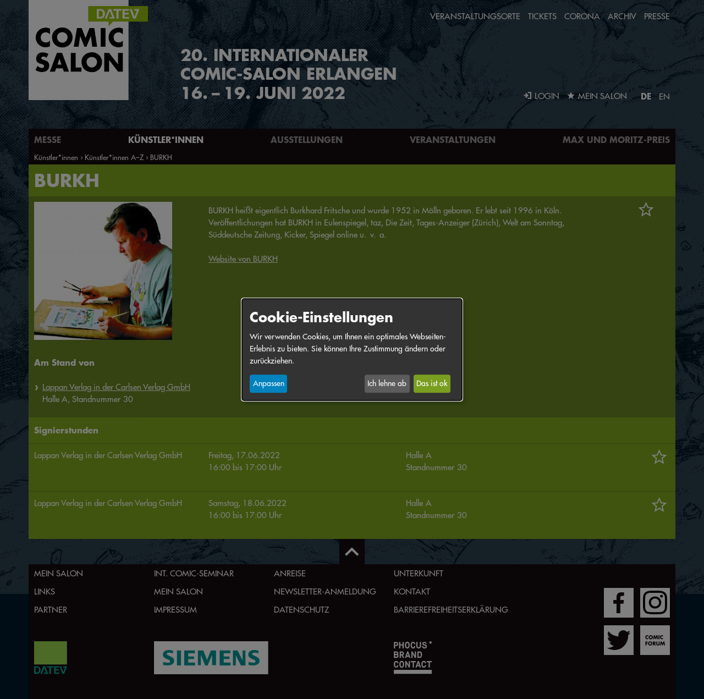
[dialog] (352, 349)
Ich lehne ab (386, 384)
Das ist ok (431, 384)
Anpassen (268, 384)
